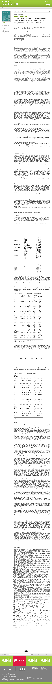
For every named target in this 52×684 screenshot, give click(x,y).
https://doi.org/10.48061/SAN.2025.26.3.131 (20, 16)
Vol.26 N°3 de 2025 (4, 22)
